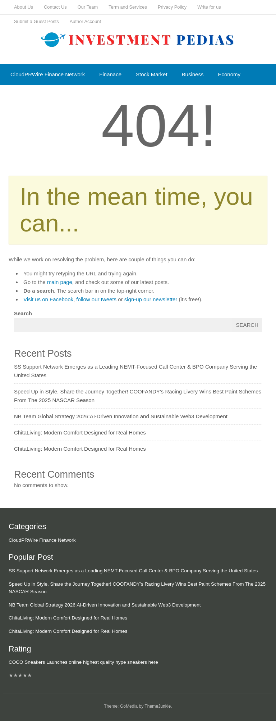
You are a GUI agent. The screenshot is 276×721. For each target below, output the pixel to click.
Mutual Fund (79, 96)
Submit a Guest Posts (36, 21)
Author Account (85, 21)
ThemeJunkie (157, 706)
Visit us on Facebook (48, 299)
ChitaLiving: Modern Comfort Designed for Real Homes (80, 432)
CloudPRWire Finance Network (47, 74)
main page (59, 282)
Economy (229, 74)
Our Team (88, 7)
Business (193, 74)
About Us (23, 7)
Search (23, 313)
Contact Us (55, 7)
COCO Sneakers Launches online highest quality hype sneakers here (83, 662)
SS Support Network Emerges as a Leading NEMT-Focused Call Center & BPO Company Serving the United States (133, 570)
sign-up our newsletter (151, 299)
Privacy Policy (172, 7)
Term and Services (128, 7)
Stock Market (151, 74)
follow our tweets (96, 299)
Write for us (209, 7)
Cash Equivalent (30, 96)
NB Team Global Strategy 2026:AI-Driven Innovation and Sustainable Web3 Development (120, 416)
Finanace (110, 74)
